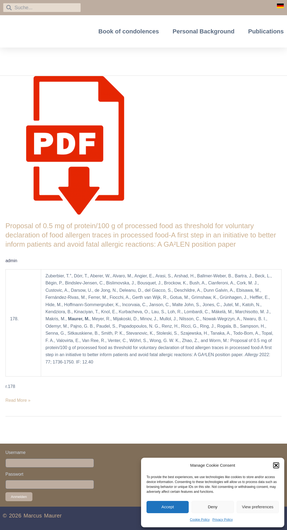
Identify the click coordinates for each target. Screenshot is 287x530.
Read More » (18, 400)
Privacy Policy (222, 520)
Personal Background (203, 31)
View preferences (258, 506)
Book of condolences (128, 31)
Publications (266, 31)
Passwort (14, 474)
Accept (167, 506)
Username (15, 452)
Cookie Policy (200, 520)
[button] (276, 465)
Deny (212, 506)
